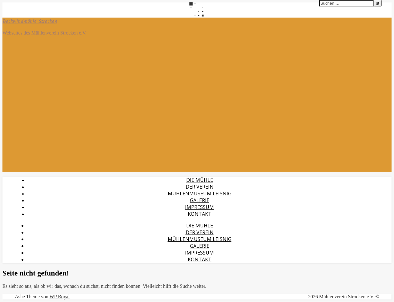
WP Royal (60, 296)
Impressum (199, 207)
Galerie (199, 200)
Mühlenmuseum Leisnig (199, 193)
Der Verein (200, 186)
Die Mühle (199, 180)
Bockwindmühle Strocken (29, 21)
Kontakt (199, 213)
